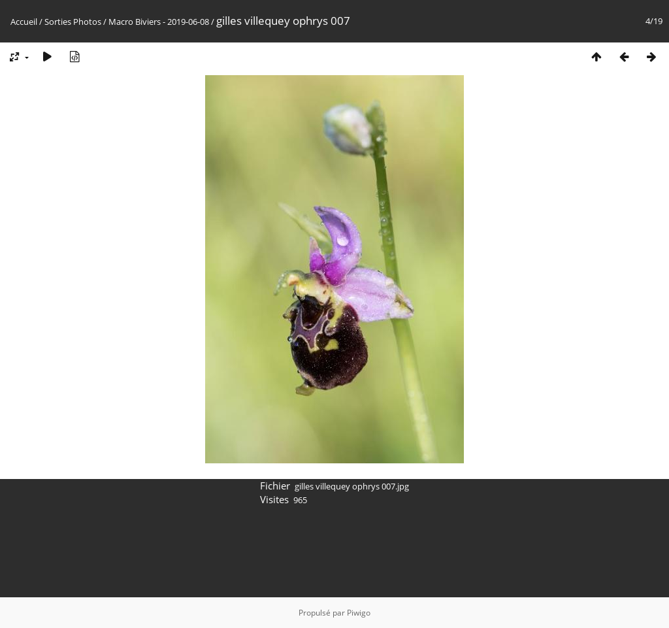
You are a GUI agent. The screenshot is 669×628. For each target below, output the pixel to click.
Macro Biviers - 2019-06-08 (158, 21)
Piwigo (358, 612)
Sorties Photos (72, 21)
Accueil (23, 21)
